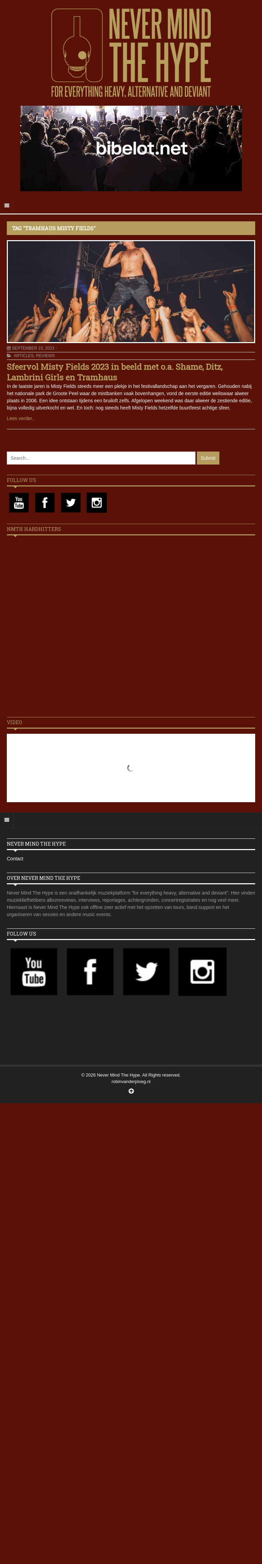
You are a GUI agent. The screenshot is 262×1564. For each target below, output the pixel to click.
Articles (23, 355)
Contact (15, 858)
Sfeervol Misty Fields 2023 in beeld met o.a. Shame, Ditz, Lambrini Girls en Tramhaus (114, 372)
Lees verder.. (20, 418)
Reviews (45, 355)
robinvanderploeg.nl (131, 1081)
